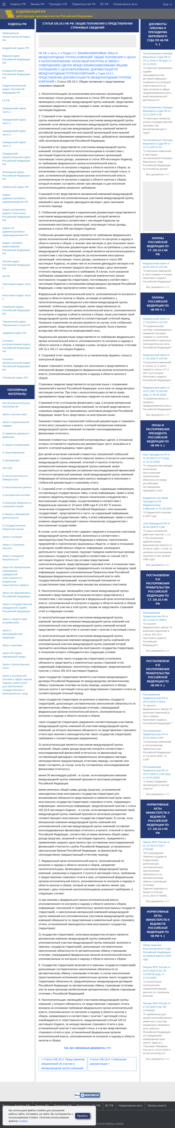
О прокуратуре (11, 460)
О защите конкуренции (15, 444)
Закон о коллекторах (14, 414)
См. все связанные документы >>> (87, 1047)
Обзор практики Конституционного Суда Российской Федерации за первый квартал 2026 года (157, 952)
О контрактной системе (16, 495)
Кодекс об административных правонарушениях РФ (15, 232)
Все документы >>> (157, 174)
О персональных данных (17, 487)
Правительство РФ (84, 4)
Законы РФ (37, 4)
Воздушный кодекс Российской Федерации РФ (16, 74)
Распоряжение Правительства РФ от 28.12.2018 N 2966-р (155, 616)
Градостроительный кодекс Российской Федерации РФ (14, 89)
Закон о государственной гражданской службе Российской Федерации (17, 608)
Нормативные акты (125, 4)
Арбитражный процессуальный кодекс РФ (16, 37)
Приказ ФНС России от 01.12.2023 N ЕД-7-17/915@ (156, 846)
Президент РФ (58, 4)
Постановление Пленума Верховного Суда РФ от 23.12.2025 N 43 (157, 144)
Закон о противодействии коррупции (12, 634)
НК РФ (6, 276)
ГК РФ (5, 100)
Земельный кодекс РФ (15, 186)
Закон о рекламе (12, 645)
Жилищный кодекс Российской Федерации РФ (16, 176)
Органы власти (156, 1105)
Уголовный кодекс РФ (15, 377)
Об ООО (7, 468)
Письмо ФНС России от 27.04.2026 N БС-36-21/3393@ (156, 1007)
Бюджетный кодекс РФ (15, 48)
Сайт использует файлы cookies (105, 1123)
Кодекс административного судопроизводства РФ (15, 198)
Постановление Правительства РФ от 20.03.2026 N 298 (155, 734)
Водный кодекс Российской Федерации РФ (16, 59)
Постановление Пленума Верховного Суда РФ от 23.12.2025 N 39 (157, 111)
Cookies (23, 1121)
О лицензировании (13, 452)
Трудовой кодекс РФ (14, 332)
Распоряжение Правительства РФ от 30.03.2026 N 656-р (155, 698)
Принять (82, 1115)
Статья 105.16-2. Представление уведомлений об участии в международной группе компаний (63, 1064)
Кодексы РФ (18, 4)
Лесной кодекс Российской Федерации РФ (16, 265)
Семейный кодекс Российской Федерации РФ (16, 310)
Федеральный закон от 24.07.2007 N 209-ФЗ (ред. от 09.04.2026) (156, 391)
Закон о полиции (12, 536)
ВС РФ (104, 4)
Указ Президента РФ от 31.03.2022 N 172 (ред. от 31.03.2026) (156, 458)
